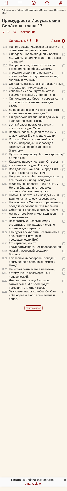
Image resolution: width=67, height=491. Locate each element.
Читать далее (33, 308)
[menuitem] (6, 3)
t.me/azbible (33, 483)
